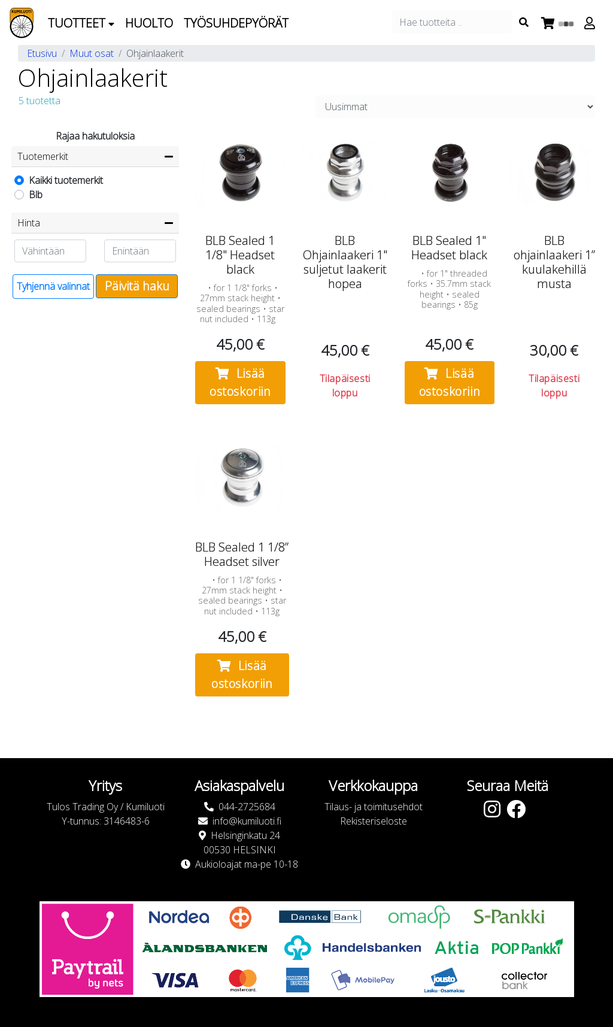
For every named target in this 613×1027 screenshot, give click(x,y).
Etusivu (42, 53)
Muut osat (91, 53)
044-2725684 (247, 806)
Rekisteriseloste (373, 821)
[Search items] (523, 22)
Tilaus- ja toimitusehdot (373, 806)
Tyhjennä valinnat (53, 286)
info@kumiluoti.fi (247, 821)
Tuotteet (81, 23)
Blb (36, 194)
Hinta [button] (28, 222)
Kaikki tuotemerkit (66, 180)
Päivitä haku (137, 286)
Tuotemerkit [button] (42, 156)
